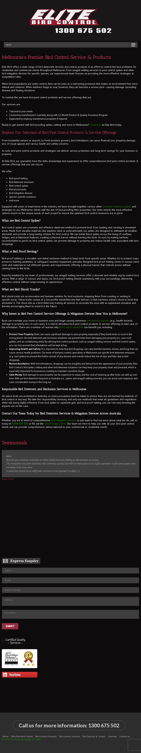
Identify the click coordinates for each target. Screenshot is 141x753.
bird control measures (71, 327)
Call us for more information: (69, 725)
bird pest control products (117, 206)
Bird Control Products (46, 736)
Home (6, 736)
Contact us (95, 124)
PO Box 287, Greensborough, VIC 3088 (21, 739)
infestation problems (98, 320)
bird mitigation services (63, 420)
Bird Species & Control (94, 736)
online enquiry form (55, 423)
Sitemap (112, 736)
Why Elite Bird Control (22, 736)
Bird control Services (69, 736)
